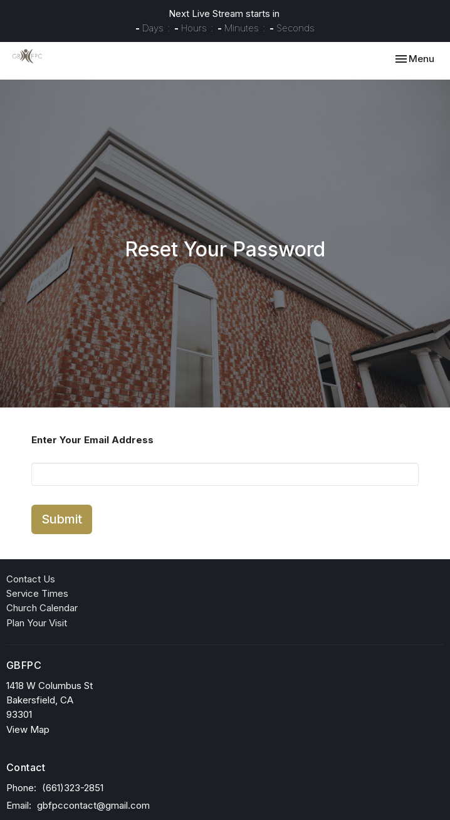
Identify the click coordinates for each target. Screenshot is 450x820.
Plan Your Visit (36, 623)
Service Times (37, 593)
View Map (28, 729)
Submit (61, 519)
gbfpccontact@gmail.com (93, 805)
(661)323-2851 (72, 788)
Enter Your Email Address (92, 440)
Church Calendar (42, 608)
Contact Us (30, 579)
